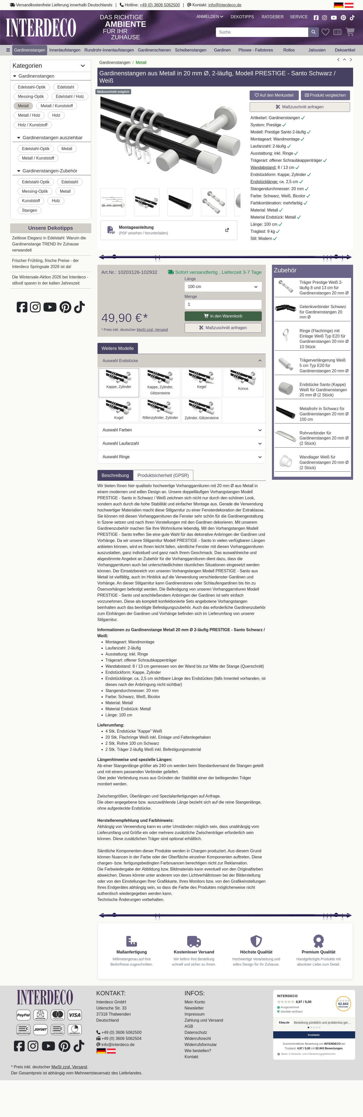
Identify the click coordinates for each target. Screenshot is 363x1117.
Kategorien (49, 65)
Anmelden (210, 16)
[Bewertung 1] (308, 1027)
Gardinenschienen (154, 50)
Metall (23, 106)
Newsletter (194, 1008)
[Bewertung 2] (311, 1027)
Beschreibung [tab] (115, 475)
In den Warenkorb (223, 316)
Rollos (289, 50)
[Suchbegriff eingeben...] (262, 32)
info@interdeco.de (225, 5)
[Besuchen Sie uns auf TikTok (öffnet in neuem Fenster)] (352, 17)
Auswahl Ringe (182, 456)
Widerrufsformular (201, 1044)
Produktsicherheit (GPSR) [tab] (163, 475)
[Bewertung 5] (319, 1027)
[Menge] (223, 304)
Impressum (195, 1014)
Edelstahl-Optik (32, 87)
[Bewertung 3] (314, 1027)
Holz (56, 115)
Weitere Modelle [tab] (118, 348)
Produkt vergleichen (325, 95)
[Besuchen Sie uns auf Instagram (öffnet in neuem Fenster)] (324, 17)
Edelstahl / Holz (70, 96)
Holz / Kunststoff (32, 125)
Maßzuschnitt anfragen (300, 107)
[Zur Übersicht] (344, 60)
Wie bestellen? (198, 1051)
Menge (191, 296)
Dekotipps (242, 17)
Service (299, 17)
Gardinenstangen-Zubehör (47, 171)
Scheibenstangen (190, 50)
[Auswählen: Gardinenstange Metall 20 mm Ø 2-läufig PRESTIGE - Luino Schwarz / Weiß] (119, 410)
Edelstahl (65, 87)
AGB (189, 1026)
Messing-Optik (31, 96)
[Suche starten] (313, 32)
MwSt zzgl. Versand (152, 330)
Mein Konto (195, 1002)
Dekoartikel (345, 50)
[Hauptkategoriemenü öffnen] (8, 50)
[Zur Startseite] (45, 997)
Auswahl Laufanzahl (182, 443)
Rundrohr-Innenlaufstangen (109, 50)
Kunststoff (31, 201)
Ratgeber (273, 17)
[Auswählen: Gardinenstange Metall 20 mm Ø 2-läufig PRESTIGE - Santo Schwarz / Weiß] (119, 382)
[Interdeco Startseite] (41, 27)
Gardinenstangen (29, 50)
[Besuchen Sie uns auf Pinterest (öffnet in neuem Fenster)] (343, 17)
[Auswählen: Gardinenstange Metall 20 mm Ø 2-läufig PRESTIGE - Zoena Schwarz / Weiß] (202, 410)
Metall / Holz (29, 115)
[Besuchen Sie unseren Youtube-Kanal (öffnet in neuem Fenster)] (333, 17)
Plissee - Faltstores (255, 50)
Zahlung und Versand (204, 1020)
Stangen (29, 210)
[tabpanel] (181, 696)
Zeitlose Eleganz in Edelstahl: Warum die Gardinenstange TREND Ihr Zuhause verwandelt (49, 244)
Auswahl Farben (182, 430)
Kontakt (191, 1057)
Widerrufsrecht (198, 1038)
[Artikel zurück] (338, 60)
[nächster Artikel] (351, 60)
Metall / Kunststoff (57, 106)
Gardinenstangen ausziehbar (50, 137)
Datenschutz (196, 1032)
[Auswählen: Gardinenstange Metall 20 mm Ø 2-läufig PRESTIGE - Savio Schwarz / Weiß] (202, 382)
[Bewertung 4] (317, 1027)
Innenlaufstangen (64, 50)
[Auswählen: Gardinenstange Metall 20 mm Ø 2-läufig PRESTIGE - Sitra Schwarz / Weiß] (243, 382)
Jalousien (317, 50)
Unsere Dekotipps (50, 228)
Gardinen (222, 50)
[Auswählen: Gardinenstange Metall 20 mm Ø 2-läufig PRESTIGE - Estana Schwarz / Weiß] (160, 382)
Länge (190, 279)
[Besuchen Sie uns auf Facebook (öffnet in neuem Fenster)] (316, 17)
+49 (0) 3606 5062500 (160, 5)
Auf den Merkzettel (274, 95)
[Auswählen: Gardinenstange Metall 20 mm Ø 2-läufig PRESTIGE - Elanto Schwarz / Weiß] (160, 410)
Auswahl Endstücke (182, 360)
